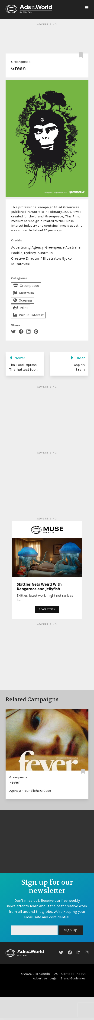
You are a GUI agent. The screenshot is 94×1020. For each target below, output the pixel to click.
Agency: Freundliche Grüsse (30, 791)
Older (78, 358)
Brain (80, 369)
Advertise (40, 978)
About (81, 974)
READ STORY (47, 609)
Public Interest (28, 315)
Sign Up (70, 930)
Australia (23, 293)
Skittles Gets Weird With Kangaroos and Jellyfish (39, 586)
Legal (54, 978)
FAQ (55, 974)
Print (20, 307)
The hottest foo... (23, 369)
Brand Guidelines (73, 978)
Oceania (22, 300)
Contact (67, 974)
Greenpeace (20, 61)
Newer (17, 358)
